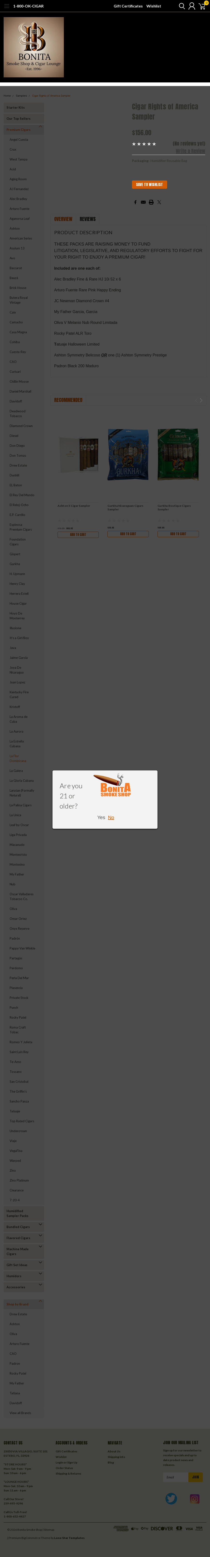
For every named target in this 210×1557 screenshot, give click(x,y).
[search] (178, 6)
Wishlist (153, 6)
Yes (101, 817)
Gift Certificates (128, 6)
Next (201, 400)
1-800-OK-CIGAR (28, 6)
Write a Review (190, 151)
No (111, 817)
